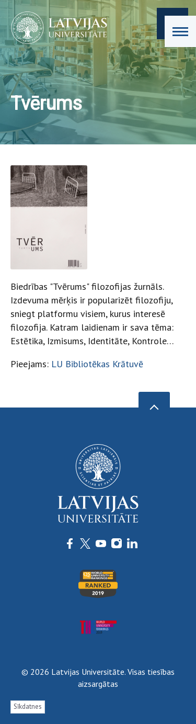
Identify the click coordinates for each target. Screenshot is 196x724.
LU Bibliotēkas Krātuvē (97, 364)
